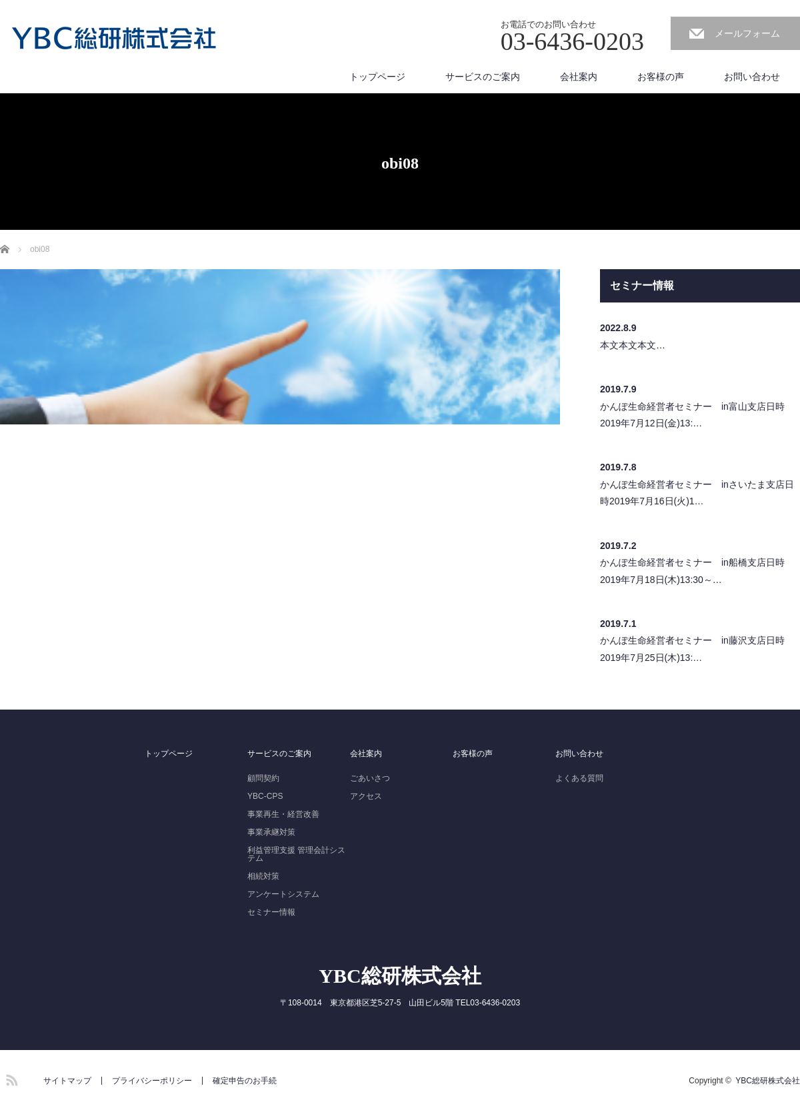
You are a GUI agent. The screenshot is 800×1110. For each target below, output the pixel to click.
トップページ (377, 76)
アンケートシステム (283, 894)
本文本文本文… (632, 345)
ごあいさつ (370, 778)
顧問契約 (263, 778)
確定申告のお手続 (245, 1081)
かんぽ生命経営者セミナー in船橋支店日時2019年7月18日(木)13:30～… (692, 570)
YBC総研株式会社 (400, 976)
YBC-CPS (265, 796)
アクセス (366, 796)
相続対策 (263, 876)
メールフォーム (747, 33)
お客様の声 (660, 76)
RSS (10, 1078)
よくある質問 (579, 778)
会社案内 (578, 76)
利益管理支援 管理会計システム (296, 854)
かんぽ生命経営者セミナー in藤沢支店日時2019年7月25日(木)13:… (692, 648)
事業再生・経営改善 (283, 814)
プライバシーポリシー (152, 1081)
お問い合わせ (752, 76)
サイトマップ (67, 1081)
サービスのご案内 (482, 76)
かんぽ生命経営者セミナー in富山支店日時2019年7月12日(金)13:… (692, 414)
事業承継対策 (271, 832)
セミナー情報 (271, 912)
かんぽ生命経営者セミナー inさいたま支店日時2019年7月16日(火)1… (697, 492)
